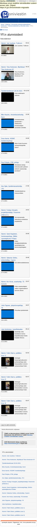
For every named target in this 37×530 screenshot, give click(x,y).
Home (2, 24)
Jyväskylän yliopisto (7, 522)
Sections (9, 20)
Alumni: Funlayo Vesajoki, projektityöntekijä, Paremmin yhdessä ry (10, 212)
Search (27, 20)
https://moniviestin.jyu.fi (12, 443)
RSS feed (4, 30)
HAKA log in (22, 1)
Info (21, 522)
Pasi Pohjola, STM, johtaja (10, 162)
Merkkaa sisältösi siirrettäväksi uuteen (18, 435)
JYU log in (32, 1)
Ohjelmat (7, 24)
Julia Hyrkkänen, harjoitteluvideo (12, 329)
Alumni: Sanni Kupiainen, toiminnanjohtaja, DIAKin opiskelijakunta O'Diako (9, 236)
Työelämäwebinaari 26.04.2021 (11, 91)
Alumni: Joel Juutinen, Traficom (11, 43)
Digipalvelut (16, 522)
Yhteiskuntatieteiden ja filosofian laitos (18, 26)
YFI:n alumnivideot (7, 452)
